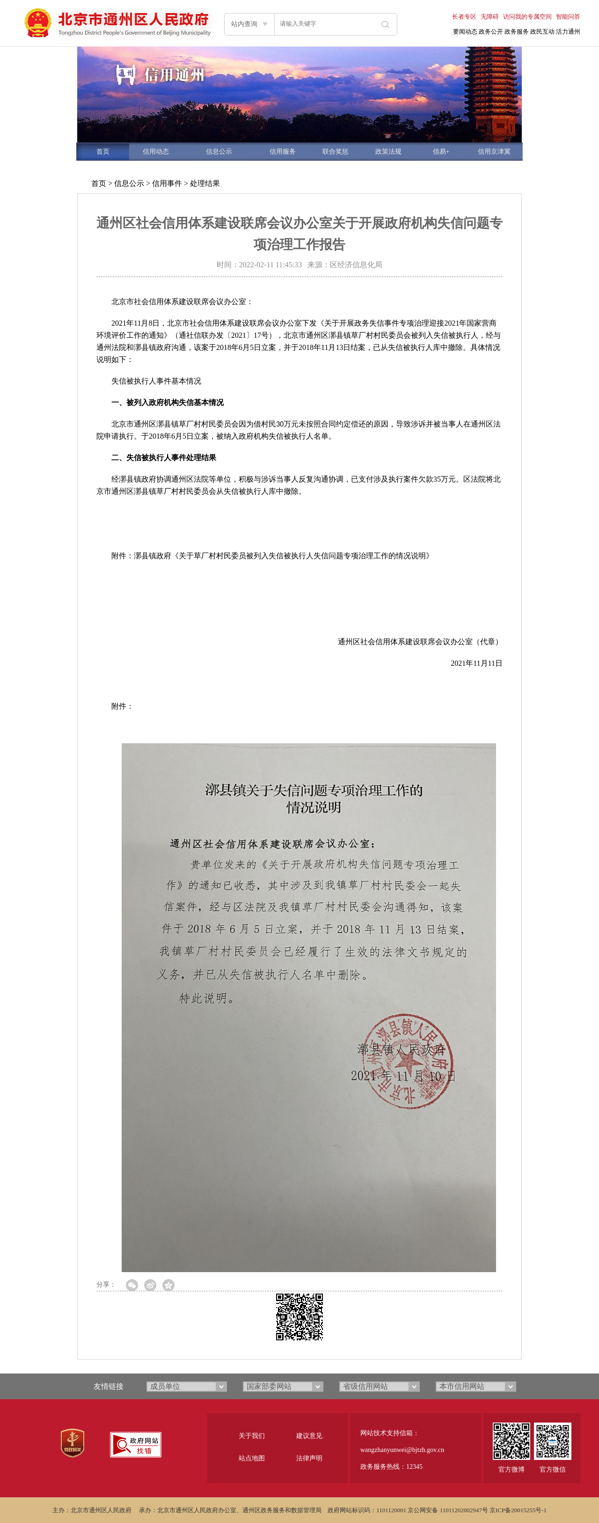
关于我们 (252, 1435)
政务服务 (516, 31)
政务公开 (491, 31)
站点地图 (252, 1458)
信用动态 (156, 151)
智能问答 (568, 16)
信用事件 (167, 183)
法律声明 (309, 1458)
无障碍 (490, 16)
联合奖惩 (335, 151)
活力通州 (568, 31)
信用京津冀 (494, 151)
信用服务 (283, 151)
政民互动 (542, 31)
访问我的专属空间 (527, 16)
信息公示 (219, 151)
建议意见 (309, 1435)
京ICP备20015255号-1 (518, 1510)
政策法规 (388, 151)
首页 (103, 151)
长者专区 (464, 16)
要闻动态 (465, 31)
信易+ (441, 151)
